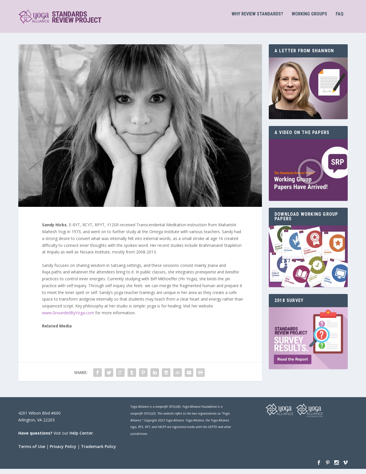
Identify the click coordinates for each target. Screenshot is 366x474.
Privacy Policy (63, 451)
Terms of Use (31, 451)
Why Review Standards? (257, 19)
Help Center (81, 438)
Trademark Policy (98, 451)
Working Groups (309, 19)
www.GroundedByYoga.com (68, 317)
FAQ (339, 19)
